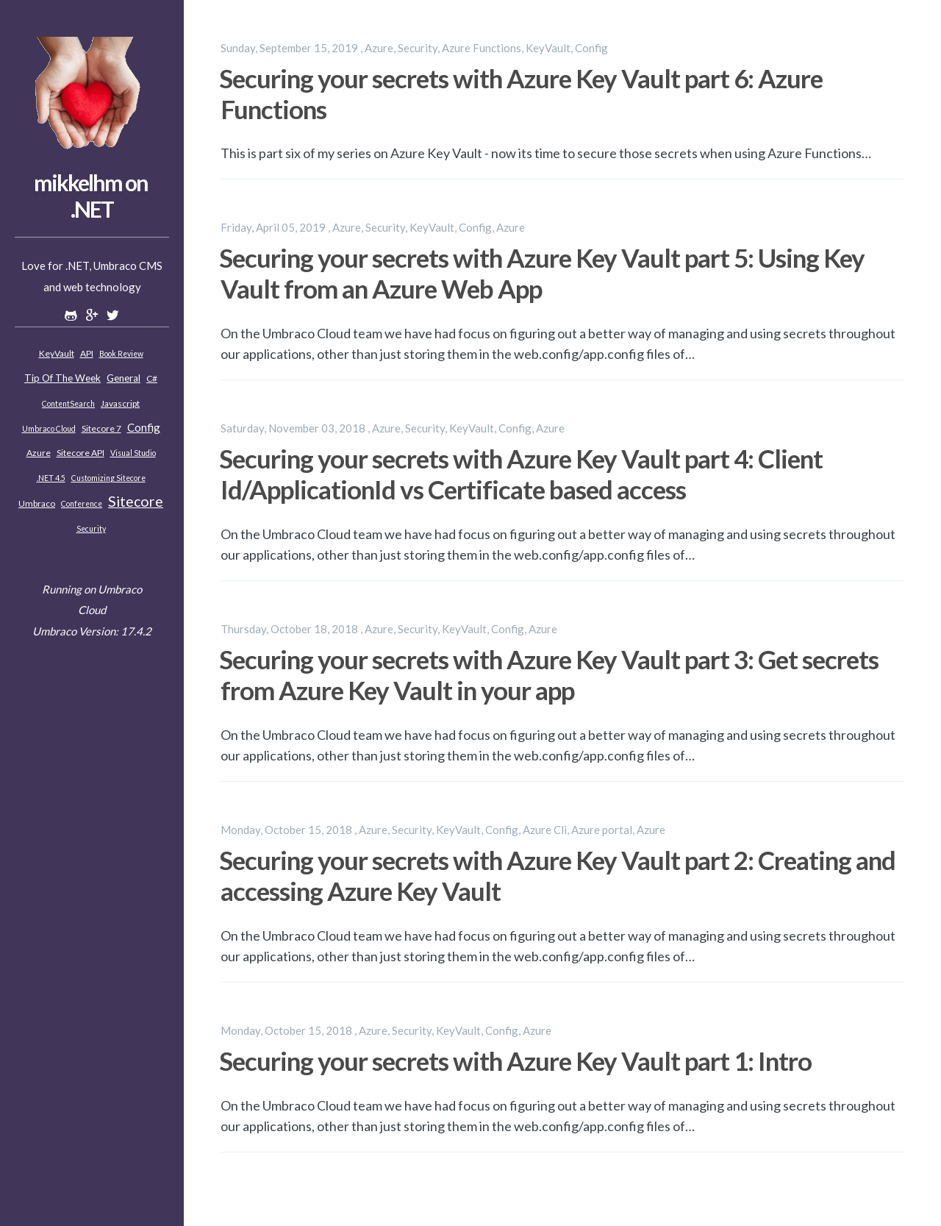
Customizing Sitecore (108, 478)
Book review (121, 353)
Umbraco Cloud (49, 428)
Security (91, 528)
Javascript (120, 403)
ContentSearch (68, 403)
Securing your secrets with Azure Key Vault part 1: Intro (515, 1060)
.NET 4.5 (51, 478)
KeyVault (56, 353)
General (123, 378)
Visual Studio (133, 453)
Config (143, 427)
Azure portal (601, 829)
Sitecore (135, 501)
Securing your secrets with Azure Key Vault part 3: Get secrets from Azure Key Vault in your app (549, 674)
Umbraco (36, 503)
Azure (38, 452)
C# (151, 378)
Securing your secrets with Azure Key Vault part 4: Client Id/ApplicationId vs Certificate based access (521, 474)
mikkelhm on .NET (91, 195)
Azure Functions (481, 47)
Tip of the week (62, 378)
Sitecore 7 (101, 428)
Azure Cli (545, 829)
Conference (81, 503)
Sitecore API (80, 452)
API (86, 353)
